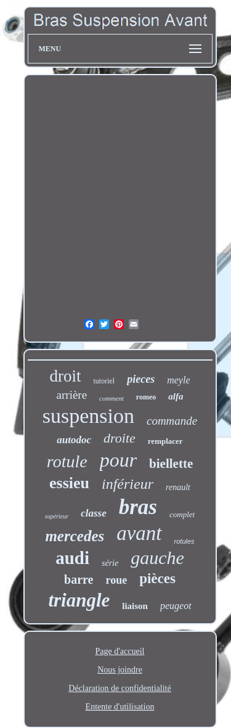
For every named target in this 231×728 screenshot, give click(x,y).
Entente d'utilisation (120, 706)
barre (78, 579)
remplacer (165, 441)
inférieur (127, 484)
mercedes (74, 536)
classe (94, 513)
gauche (157, 557)
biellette (171, 463)
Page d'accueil (120, 651)
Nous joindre (119, 669)
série (110, 563)
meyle (178, 380)
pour (118, 460)
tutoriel (104, 381)
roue (116, 580)
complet (182, 514)
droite (119, 438)
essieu (69, 483)
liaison (135, 606)
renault (178, 487)
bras (138, 507)
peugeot (176, 605)
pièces (157, 578)
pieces (141, 379)
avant (138, 533)
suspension (88, 415)
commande (172, 420)
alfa (175, 396)
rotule (67, 461)
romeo (146, 397)
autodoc (74, 440)
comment (111, 398)
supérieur (56, 516)
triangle (79, 600)
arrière (72, 394)
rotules (184, 541)
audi (72, 558)
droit (65, 376)
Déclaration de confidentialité (119, 688)
